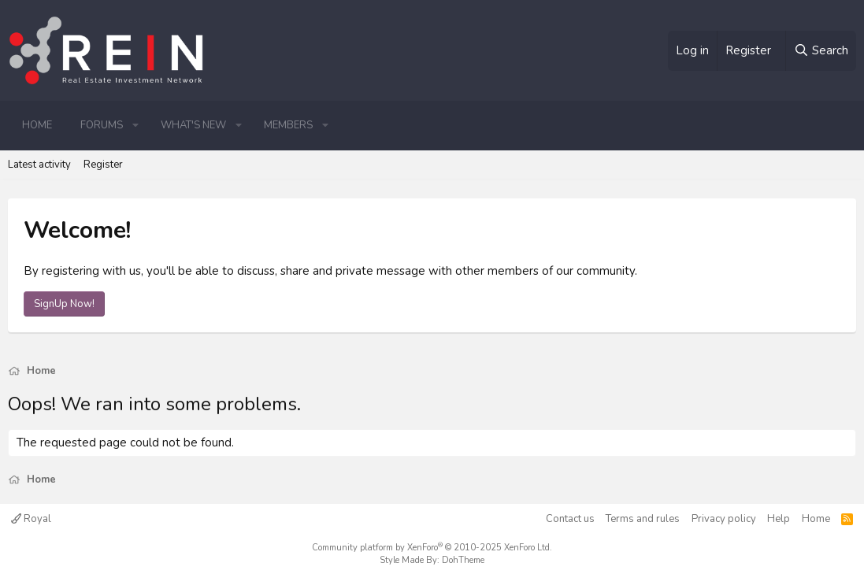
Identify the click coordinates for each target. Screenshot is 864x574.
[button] (135, 125)
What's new (193, 125)
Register (103, 164)
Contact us (570, 519)
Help (778, 519)
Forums (101, 125)
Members (288, 125)
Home (37, 125)
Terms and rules (643, 519)
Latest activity (39, 164)
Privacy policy (724, 519)
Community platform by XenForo (432, 548)
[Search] (820, 51)
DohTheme (463, 560)
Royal (31, 519)
